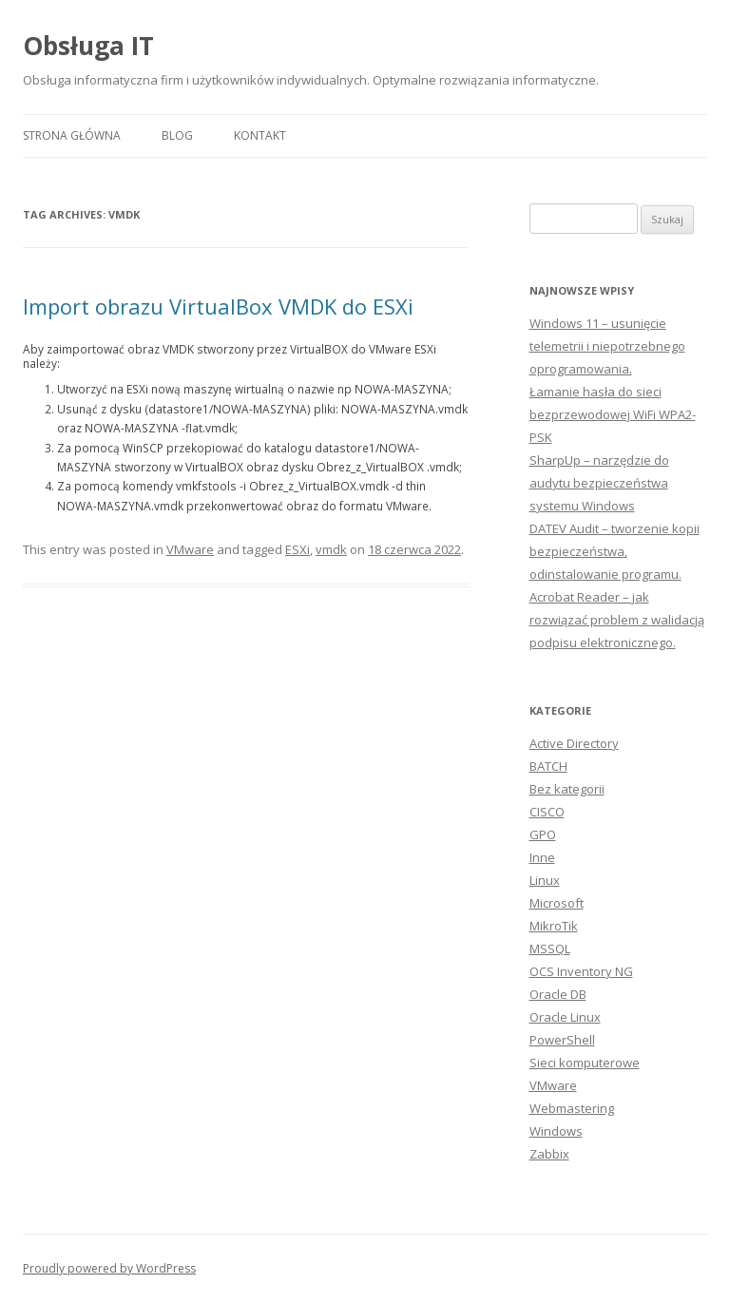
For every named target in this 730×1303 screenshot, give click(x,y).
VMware (190, 549)
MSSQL (549, 948)
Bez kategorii (567, 788)
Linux (544, 880)
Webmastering (571, 1108)
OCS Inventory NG (581, 971)
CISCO (547, 811)
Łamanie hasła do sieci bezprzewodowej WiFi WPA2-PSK (612, 414)
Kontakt (260, 135)
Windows (556, 1131)
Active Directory (574, 743)
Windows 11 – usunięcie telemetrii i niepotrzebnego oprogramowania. (607, 346)
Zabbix (549, 1153)
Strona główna (72, 135)
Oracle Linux (565, 1016)
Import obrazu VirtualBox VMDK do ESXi (218, 306)
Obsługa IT (88, 46)
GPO (542, 834)
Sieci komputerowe (584, 1062)
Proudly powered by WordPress (109, 1268)
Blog (177, 135)
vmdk (331, 549)
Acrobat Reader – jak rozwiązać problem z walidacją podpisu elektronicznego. (616, 619)
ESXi (297, 549)
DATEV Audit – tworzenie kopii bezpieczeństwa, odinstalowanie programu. (614, 551)
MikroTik (553, 925)
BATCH (548, 766)
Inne (542, 857)
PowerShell (562, 1039)
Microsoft (556, 902)
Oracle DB (557, 994)
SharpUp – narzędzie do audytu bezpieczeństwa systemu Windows (599, 482)
